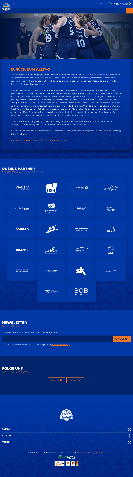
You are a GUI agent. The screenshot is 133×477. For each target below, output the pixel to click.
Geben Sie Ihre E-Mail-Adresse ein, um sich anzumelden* (30, 332)
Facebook (56, 380)
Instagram (75, 380)
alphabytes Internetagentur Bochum (92, 453)
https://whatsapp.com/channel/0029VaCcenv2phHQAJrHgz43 (38, 140)
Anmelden (121, 339)
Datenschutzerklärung (60, 345)
